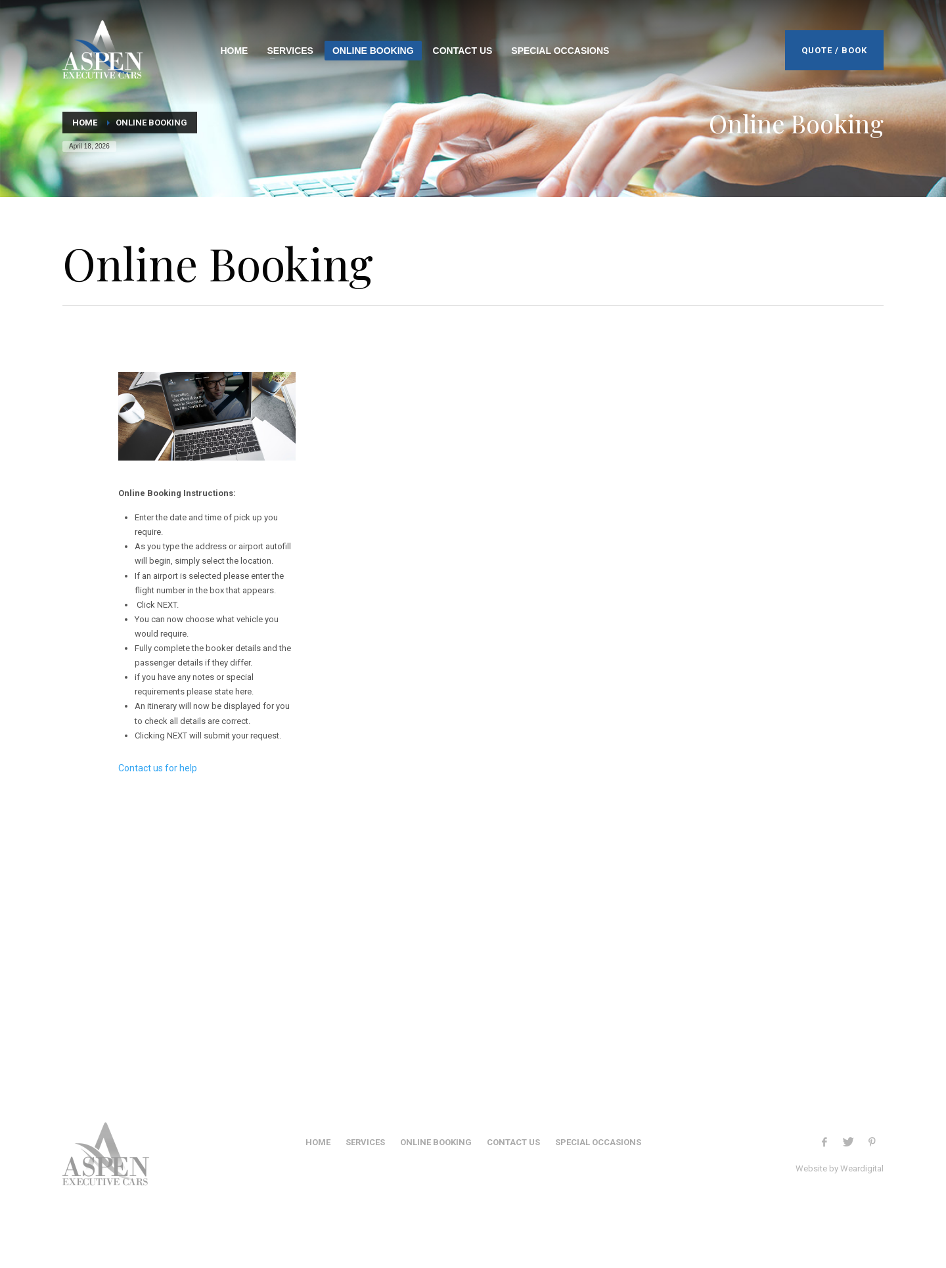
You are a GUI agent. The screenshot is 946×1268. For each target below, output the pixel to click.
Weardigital (862, 1168)
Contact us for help (157, 768)
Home (84, 122)
